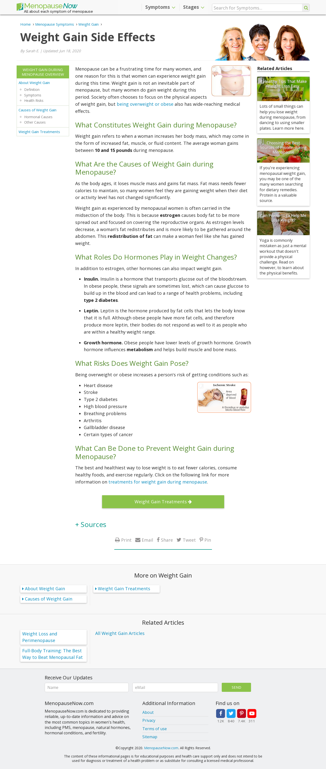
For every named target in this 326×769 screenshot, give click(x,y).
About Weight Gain (34, 82)
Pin (207, 539)
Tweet (189, 539)
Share (167, 539)
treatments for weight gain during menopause (157, 482)
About (148, 712)
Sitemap (149, 736)
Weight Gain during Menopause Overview (43, 72)
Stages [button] (193, 7)
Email (147, 539)
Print (126, 539)
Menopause (47, 7)
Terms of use (154, 728)
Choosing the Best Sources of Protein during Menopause (283, 147)
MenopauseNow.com (161, 748)
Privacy (148, 720)
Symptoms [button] (160, 7)
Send (236, 687)
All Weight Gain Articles (120, 633)
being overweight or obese (145, 104)
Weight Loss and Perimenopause (39, 637)
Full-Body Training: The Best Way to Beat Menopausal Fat (52, 654)
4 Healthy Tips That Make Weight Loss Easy (283, 84)
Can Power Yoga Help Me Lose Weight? (283, 218)
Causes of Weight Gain (37, 109)
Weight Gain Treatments (39, 131)
